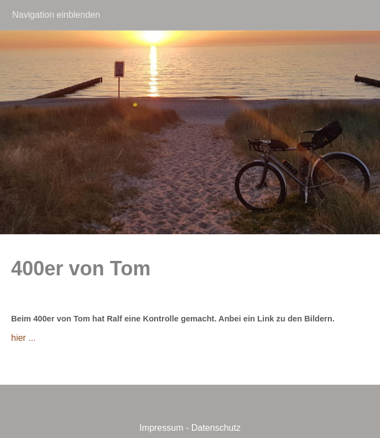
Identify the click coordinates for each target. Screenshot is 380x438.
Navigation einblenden (56, 14)
